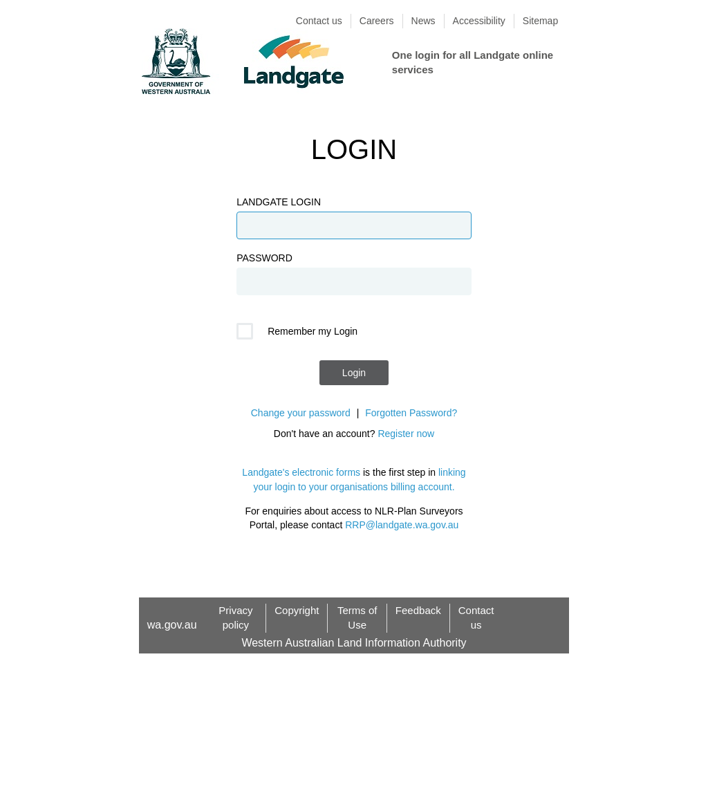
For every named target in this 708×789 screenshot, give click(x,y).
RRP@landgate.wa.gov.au (401, 524)
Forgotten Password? (411, 412)
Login (354, 372)
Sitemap (540, 20)
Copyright (296, 610)
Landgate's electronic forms (301, 472)
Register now (406, 433)
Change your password (301, 412)
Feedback (418, 610)
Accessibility (479, 20)
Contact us (319, 20)
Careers (377, 20)
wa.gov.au (172, 625)
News (423, 20)
